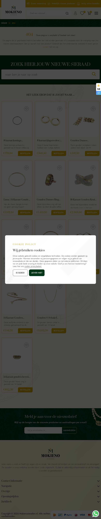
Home (4, 23)
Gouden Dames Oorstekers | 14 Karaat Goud (82, 140)
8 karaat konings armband (12, 140)
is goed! (20, 272)
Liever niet (36, 272)
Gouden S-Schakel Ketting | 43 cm (47, 318)
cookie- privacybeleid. (33, 266)
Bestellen (25, 153)
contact (45, 46)
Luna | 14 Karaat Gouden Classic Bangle (17, 199)
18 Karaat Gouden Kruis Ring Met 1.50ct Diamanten (83, 199)
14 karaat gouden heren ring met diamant (16, 377)
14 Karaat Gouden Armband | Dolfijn (13, 318)
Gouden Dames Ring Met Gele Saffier (48, 199)
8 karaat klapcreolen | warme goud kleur (48, 140)
